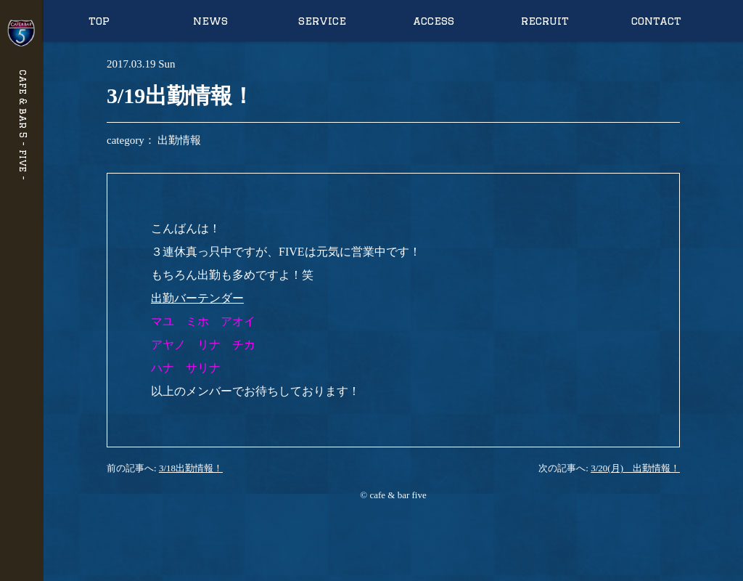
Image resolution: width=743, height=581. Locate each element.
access (433, 21)
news (210, 21)
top (99, 21)
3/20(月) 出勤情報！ (635, 468)
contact (656, 21)
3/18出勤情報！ (191, 468)
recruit (545, 21)
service (322, 21)
